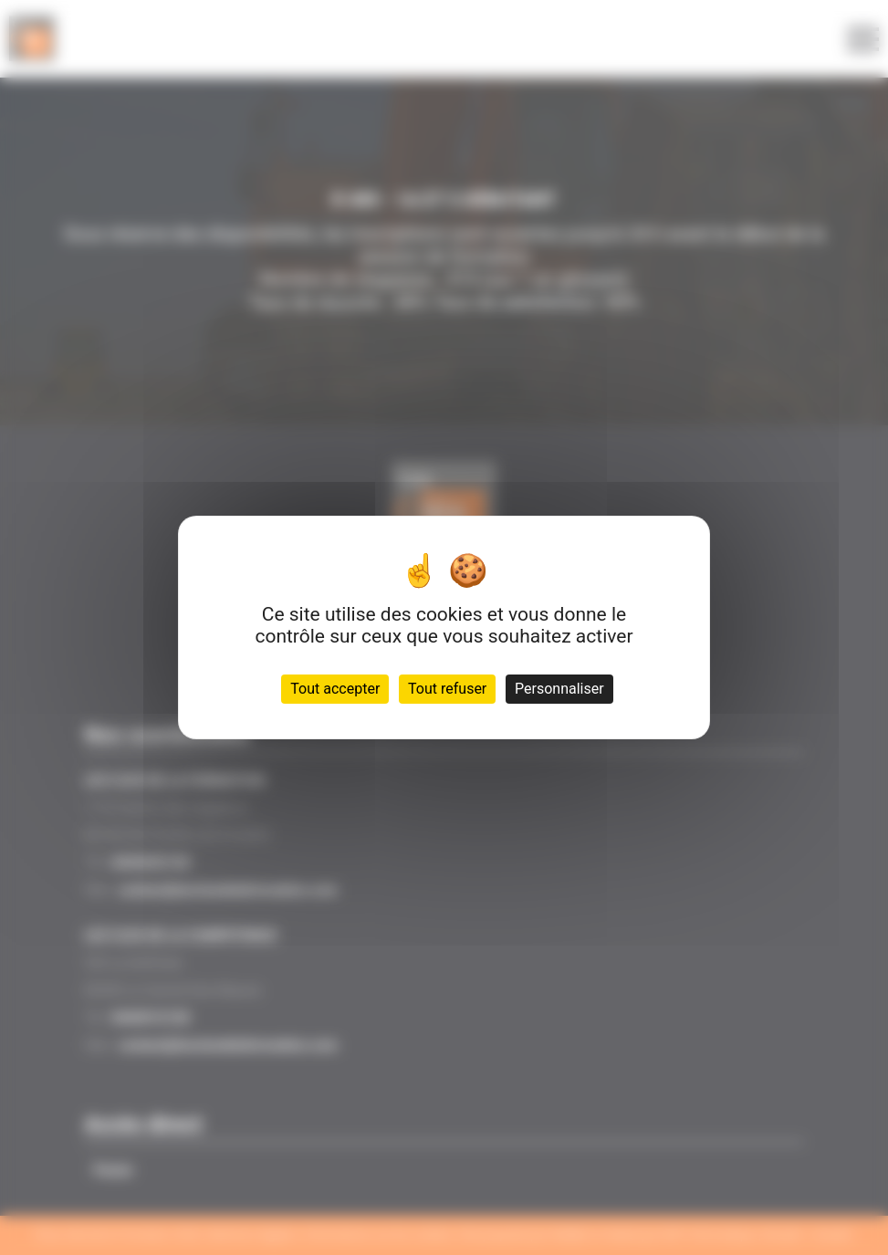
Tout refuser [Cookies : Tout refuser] (447, 688)
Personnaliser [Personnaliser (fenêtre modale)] (559, 688)
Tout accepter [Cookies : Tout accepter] (335, 688)
